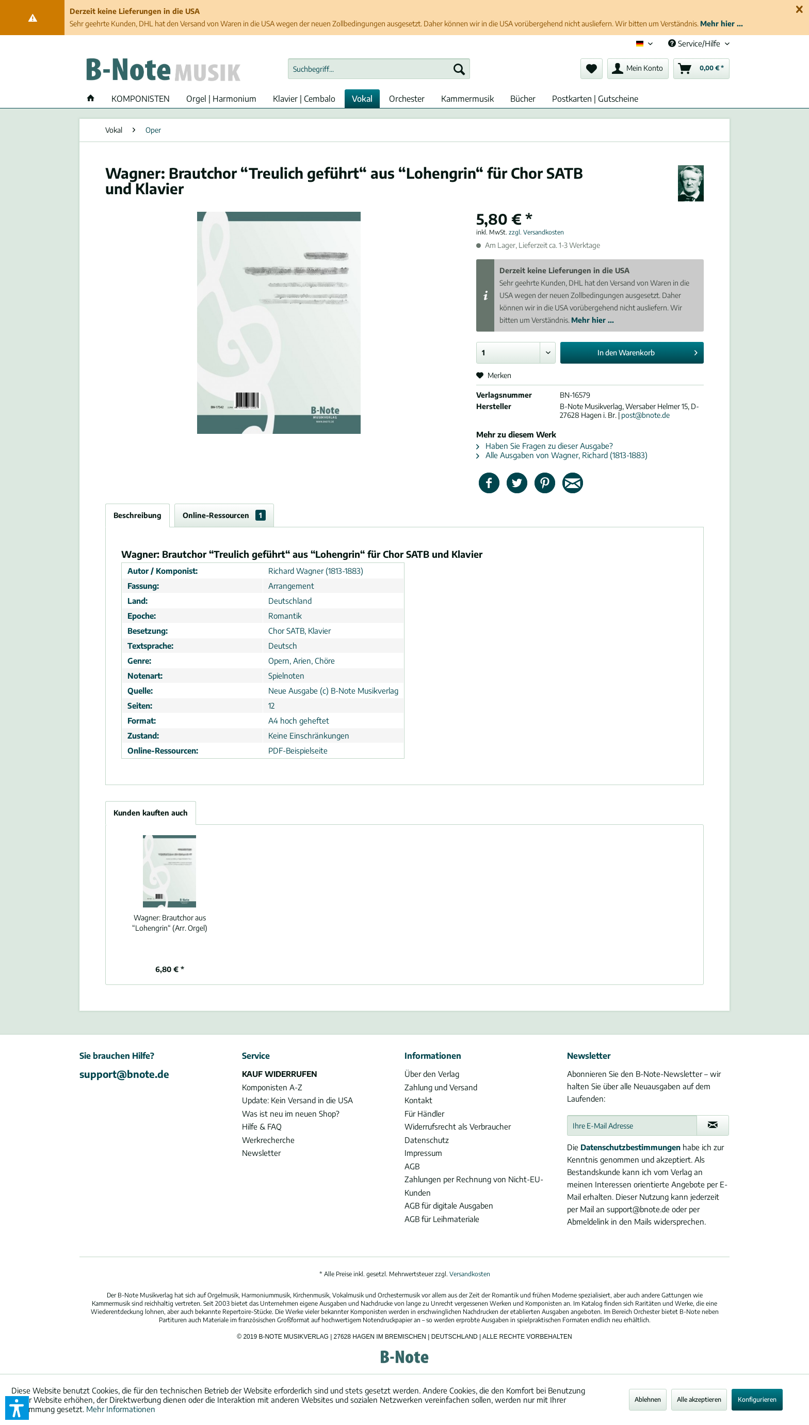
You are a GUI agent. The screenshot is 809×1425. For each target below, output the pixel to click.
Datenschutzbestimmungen (630, 1147)
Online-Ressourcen (224, 515)
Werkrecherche (268, 1140)
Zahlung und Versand (441, 1087)
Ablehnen (648, 1399)
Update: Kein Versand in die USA (297, 1100)
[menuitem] (379, 68)
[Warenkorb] (701, 68)
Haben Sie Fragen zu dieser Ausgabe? (544, 445)
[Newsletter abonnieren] (713, 1125)
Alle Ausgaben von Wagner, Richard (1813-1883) (562, 455)
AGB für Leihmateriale (442, 1219)
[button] (17, 1408)
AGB (412, 1166)
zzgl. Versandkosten (536, 232)
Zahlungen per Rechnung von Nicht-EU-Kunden (474, 1186)
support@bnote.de (124, 1074)
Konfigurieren (757, 1399)
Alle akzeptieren (699, 1399)
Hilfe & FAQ (262, 1126)
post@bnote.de (645, 415)
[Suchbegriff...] (379, 68)
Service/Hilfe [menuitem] (695, 43)
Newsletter (261, 1152)
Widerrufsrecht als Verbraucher (458, 1126)
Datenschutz (427, 1140)
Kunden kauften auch (151, 812)
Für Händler (424, 1113)
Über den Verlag (432, 1073)
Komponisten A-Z (272, 1087)
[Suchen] (459, 68)
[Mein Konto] (638, 68)
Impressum (423, 1152)
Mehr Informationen (120, 1409)
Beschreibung (137, 515)
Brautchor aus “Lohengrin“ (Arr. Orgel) (169, 922)
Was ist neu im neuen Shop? (290, 1113)
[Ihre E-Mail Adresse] (632, 1125)
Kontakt (418, 1100)
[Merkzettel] (591, 68)
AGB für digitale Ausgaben (449, 1205)
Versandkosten (469, 1274)
